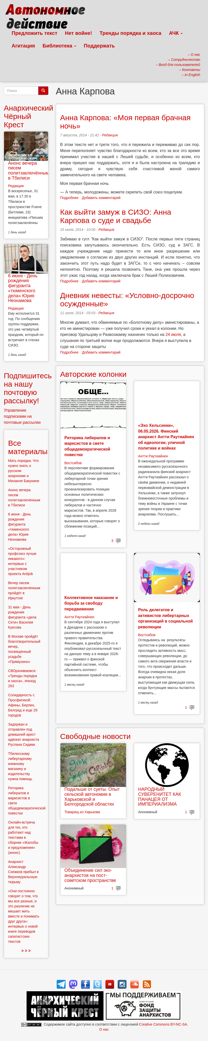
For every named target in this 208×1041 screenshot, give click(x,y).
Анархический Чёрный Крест (28, 116)
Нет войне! (78, 33)
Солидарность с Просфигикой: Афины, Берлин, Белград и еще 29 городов (22, 705)
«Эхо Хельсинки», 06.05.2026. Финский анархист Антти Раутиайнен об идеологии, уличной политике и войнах (166, 436)
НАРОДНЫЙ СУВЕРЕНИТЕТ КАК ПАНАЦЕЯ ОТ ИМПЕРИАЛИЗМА (159, 797)
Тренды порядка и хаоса (130, 33)
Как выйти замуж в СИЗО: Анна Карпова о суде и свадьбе (115, 216)
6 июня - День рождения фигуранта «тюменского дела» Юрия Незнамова (22, 288)
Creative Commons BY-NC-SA (163, 1024)
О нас (104, 1029)
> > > (26, 951)
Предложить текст (34, 33)
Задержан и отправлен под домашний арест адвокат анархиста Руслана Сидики (23, 734)
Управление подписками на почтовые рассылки (22, 416)
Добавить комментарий (101, 198)
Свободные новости (95, 736)
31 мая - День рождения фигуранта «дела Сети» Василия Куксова (22, 617)
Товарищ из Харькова (82, 812)
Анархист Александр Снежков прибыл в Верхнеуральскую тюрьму (23, 872)
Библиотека (59, 45)
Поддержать (99, 45)
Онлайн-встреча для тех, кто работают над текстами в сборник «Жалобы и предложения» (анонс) (23, 837)
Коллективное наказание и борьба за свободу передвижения (91, 603)
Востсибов (73, 463)
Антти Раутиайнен (153, 456)
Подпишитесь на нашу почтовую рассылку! (28, 388)
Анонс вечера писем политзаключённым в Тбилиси (28, 171)
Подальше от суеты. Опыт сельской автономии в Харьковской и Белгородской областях (92, 797)
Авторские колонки (93, 374)
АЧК (176, 33)
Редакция (110, 135)
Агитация (23, 45)
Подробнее (69, 198)
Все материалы (28, 447)
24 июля (173, 334)
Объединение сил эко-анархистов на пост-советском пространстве (90, 875)
